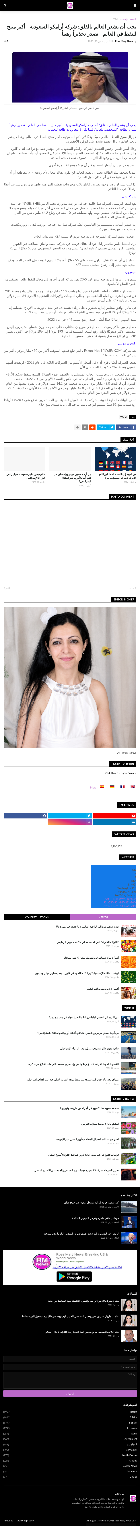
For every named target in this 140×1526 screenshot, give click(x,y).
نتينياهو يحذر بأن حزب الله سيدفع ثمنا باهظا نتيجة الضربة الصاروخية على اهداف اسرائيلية (73, 1079)
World (116, 19)
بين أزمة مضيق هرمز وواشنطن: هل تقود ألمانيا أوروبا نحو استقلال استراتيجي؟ (72, 478)
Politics (70, 1417)
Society (70, 1423)
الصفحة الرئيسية (128, 19)
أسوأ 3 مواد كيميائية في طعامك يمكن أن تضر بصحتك (91, 957)
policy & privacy (26, 1520)
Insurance (70, 1472)
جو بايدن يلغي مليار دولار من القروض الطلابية (95, 1218)
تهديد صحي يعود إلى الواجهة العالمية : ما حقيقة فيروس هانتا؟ (87, 926)
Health (103, 917)
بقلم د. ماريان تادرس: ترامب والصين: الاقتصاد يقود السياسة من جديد (83, 1300)
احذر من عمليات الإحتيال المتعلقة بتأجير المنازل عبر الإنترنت (87, 1139)
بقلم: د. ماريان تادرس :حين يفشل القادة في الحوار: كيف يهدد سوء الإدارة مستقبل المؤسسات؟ (70, 1316)
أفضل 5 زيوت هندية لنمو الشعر (103, 988)
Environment (70, 1439)
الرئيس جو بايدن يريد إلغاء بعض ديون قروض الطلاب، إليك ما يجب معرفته (81, 1233)
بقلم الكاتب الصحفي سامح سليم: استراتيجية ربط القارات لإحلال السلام (82, 1331)
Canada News (70, 1466)
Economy (70, 1428)
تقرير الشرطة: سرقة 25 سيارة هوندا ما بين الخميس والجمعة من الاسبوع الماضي (76, 1170)
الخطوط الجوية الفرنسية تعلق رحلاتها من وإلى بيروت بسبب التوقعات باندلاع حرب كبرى (73, 1064)
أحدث (132, 588)
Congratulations (36, 917)
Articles (70, 1461)
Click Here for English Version (120, 773)
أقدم (7, 588)
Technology (70, 1450)
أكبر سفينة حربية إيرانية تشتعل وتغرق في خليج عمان (91, 1202)
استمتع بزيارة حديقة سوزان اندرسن (100, 1123)
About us (8, 1520)
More (93, 787)
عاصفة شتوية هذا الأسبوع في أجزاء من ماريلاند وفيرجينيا (89, 1108)
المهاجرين (70, 1445)
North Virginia (70, 1455)
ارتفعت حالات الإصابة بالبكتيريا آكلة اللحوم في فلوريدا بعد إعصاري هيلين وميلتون (77, 973)
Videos (70, 1477)
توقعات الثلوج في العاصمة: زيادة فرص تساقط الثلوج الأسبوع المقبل (83, 1154)
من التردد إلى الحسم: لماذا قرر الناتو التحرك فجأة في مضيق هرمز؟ (117, 476)
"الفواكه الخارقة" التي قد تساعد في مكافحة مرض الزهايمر (88, 942)
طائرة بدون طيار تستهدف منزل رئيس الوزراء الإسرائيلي (25, 476)
